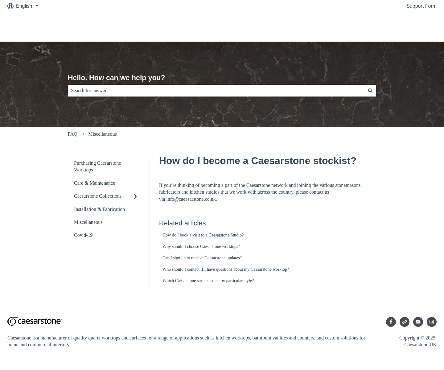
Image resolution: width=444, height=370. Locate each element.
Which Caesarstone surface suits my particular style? (208, 280)
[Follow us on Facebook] (391, 322)
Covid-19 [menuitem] (83, 235)
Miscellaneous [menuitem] (88, 222)
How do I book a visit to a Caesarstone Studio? (203, 235)
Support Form (421, 6)
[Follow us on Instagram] (432, 322)
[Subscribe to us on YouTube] (418, 322)
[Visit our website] (404, 322)
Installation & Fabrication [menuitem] (99, 209)
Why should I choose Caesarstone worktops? (201, 246)
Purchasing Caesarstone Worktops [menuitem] (97, 166)
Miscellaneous (102, 134)
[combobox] (216, 91)
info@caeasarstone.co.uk (191, 199)
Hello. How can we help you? (116, 78)
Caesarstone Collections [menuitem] (97, 196)
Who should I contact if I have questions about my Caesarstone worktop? (225, 269)
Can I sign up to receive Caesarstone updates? (202, 258)
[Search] (370, 91)
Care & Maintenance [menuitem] (94, 183)
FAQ (72, 134)
